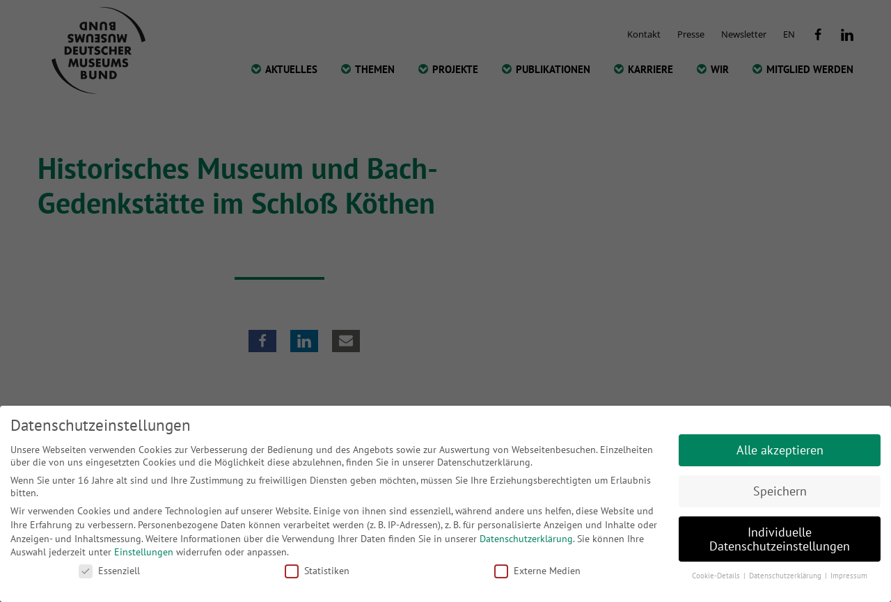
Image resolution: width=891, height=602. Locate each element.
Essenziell (109, 570)
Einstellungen (143, 552)
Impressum (848, 575)
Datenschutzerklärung (526, 538)
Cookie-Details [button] (717, 575)
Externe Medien (537, 570)
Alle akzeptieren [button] (779, 450)
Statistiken (317, 570)
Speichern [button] (780, 491)
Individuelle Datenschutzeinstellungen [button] (779, 539)
